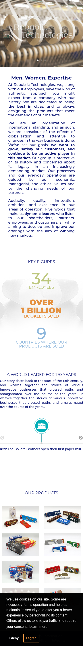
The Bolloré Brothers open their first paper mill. (41, 435)
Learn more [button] (38, 626)
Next (81, 438)
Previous (2, 438)
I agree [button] (31, 638)
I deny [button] (14, 638)
